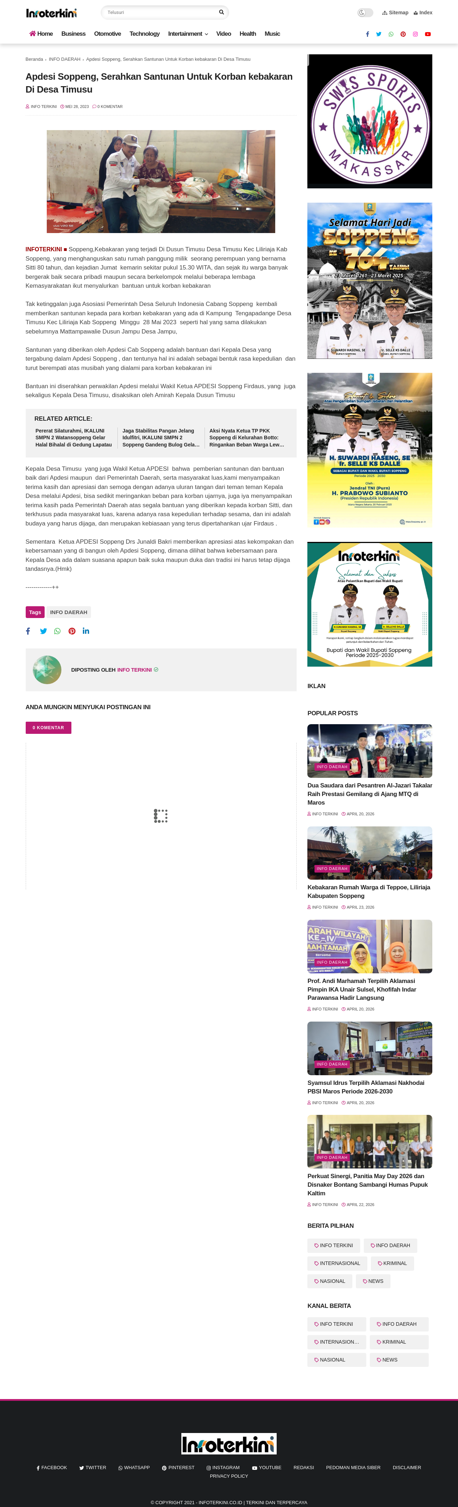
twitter (96, 1467)
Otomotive (107, 33)
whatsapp (137, 1467)
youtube (270, 1467)
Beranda (34, 59)
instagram (226, 1467)
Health (248, 33)
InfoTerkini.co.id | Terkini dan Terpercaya (252, 1502)
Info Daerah (332, 868)
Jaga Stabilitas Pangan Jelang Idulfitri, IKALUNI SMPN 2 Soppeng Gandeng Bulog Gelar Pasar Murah (159, 438)
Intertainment (185, 33)
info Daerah (332, 767)
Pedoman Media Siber (353, 1467)
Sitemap (395, 12)
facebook (54, 1467)
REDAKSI (304, 1467)
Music (272, 33)
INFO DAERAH (65, 59)
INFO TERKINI (336, 1245)
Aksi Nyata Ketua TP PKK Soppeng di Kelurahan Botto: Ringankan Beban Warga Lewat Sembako (247, 438)
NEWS (375, 1281)
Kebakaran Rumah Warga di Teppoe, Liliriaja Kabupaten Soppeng (368, 891)
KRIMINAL (395, 1263)
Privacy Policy (229, 1476)
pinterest (181, 1467)
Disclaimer (407, 1467)
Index (423, 12)
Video (223, 33)
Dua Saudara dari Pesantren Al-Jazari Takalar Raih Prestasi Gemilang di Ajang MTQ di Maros (369, 794)
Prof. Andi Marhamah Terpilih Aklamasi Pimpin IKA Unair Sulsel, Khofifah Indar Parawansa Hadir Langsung (361, 990)
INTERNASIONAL (340, 1263)
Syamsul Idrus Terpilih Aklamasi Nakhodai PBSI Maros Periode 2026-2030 (365, 1087)
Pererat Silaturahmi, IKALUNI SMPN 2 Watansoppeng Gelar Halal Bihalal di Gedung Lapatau (74, 438)
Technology (145, 33)
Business (73, 33)
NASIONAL (332, 1281)
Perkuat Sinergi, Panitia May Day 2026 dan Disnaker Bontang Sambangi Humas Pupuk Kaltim (367, 1185)
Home (41, 33)
